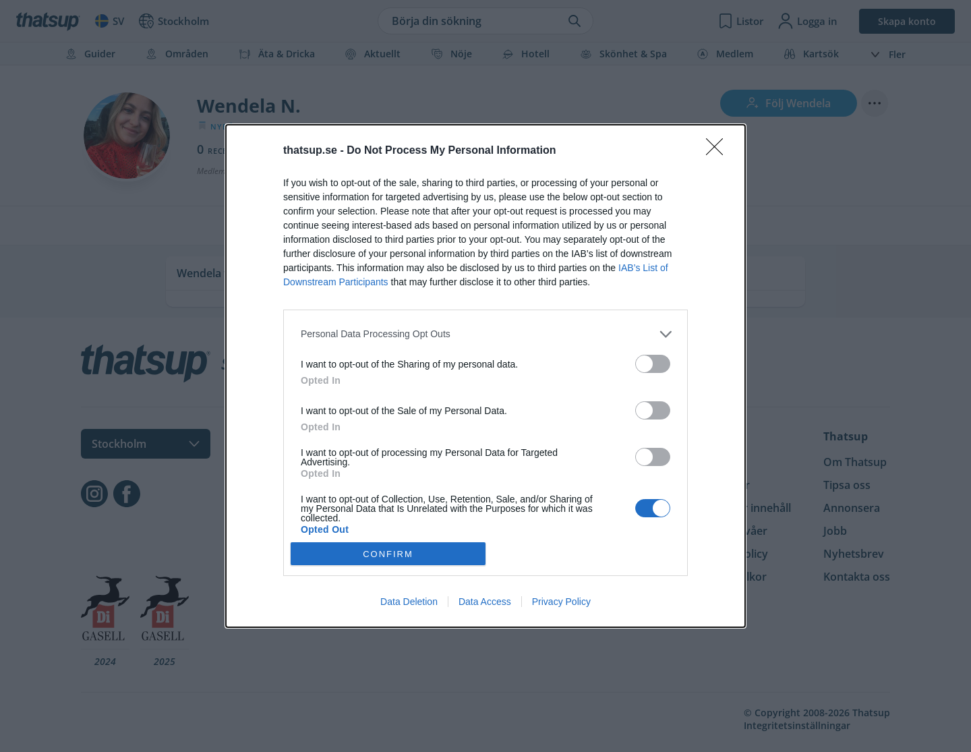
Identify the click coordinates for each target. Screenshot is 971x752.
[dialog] (485, 376)
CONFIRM (388, 554)
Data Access (485, 601)
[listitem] (485, 334)
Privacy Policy (561, 601)
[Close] (719, 151)
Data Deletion (409, 601)
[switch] (652, 364)
